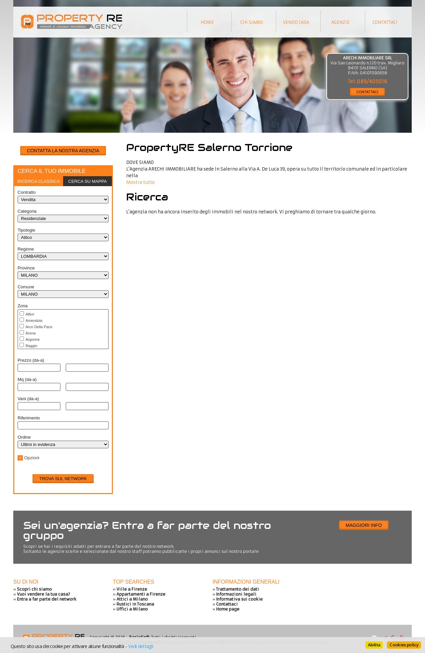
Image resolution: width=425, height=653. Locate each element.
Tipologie (26, 230)
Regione (26, 249)
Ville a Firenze (132, 589)
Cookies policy (403, 645)
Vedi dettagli (140, 646)
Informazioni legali (236, 594)
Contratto (27, 192)
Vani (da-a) (28, 398)
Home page (227, 609)
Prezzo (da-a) (31, 360)
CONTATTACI (368, 92)
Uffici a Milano (132, 609)
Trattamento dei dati (237, 589)
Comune (26, 286)
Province (26, 267)
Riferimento (29, 417)
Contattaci (227, 604)
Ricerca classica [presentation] (39, 181)
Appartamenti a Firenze (141, 594)
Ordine (24, 437)
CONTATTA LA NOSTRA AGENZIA (63, 150)
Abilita (374, 645)
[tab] (38, 181)
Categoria (27, 211)
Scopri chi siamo (34, 589)
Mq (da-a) (27, 379)
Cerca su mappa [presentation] (87, 181)
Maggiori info (364, 525)
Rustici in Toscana (135, 604)
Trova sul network (63, 478)
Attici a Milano (132, 599)
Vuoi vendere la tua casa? (43, 594)
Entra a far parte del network (46, 599)
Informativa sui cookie (239, 599)
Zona (23, 305)
